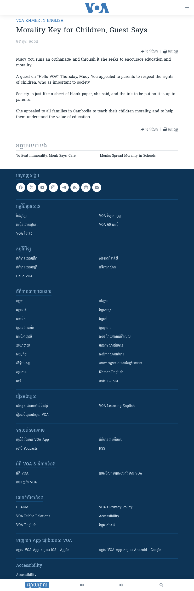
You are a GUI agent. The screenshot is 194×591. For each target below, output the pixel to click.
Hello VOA (24, 276)
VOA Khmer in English (39, 21)
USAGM (22, 507)
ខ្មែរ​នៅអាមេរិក (25, 327)
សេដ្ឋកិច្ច (21, 354)
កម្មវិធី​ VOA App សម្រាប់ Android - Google (130, 550)
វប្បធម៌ (103, 319)
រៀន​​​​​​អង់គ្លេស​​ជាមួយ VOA (32, 414)
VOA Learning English (117, 406)
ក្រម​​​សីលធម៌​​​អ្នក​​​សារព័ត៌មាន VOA (120, 473)
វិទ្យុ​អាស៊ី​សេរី (107, 525)
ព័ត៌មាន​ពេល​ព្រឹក (26, 258)
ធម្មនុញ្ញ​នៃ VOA (26, 482)
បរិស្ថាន (103, 301)
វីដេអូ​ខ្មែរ (21, 216)
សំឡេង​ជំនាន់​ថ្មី (108, 258)
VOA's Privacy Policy (115, 507)
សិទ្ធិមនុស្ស (23, 363)
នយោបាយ (23, 345)
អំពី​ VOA (22, 473)
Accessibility (109, 516)
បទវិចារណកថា (108, 381)
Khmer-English (111, 372)
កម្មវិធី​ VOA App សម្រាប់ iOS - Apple (42, 550)
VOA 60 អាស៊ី (109, 224)
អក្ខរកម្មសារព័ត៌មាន (111, 345)
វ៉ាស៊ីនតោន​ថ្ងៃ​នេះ (27, 224)
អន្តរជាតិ (21, 310)
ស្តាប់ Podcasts (27, 448)
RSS (102, 448)
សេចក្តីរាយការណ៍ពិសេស (115, 336)
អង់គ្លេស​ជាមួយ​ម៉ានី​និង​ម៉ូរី (32, 406)
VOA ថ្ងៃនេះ (24, 233)
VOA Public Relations (33, 516)
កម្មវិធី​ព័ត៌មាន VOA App (32, 439)
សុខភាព (21, 372)
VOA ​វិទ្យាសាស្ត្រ (110, 216)
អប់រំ (18, 381)
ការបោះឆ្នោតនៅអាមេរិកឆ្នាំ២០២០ (120, 363)
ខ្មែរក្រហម (105, 327)
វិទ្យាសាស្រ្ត (106, 310)
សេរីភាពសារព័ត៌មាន (112, 354)
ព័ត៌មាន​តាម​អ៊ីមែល (110, 439)
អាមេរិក (21, 319)
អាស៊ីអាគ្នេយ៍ (24, 336)
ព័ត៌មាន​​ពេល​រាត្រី (26, 267)
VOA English (26, 525)
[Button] (149, 51)
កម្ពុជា (19, 301)
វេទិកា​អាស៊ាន (107, 267)
